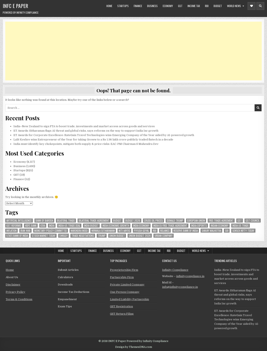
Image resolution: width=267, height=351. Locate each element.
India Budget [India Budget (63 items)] (91, 226)
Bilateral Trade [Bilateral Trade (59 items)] (66, 221)
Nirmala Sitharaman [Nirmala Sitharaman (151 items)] (103, 231)
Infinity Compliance (175, 269)
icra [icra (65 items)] (42, 226)
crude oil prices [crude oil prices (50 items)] (153, 221)
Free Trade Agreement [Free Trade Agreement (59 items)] (221, 221)
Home (109, 6)
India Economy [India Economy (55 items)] (141, 226)
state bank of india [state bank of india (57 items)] (17, 236)
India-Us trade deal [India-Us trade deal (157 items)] (69, 226)
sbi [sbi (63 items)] (227, 231)
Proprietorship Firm (124, 269)
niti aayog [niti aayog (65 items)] (124, 231)
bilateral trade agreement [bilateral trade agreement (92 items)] (94, 221)
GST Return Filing (122, 313)
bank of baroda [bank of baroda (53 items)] (44, 221)
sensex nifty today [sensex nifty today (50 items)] (243, 231)
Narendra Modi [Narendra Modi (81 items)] (79, 231)
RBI (207, 6)
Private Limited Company (127, 284)
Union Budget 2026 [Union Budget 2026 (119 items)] (140, 236)
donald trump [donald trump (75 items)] (175, 221)
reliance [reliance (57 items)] (165, 231)
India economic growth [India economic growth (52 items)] (115, 226)
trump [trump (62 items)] (102, 236)
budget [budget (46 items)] (117, 221)
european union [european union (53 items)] (196, 221)
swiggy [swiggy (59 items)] (63, 236)
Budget (218, 6)
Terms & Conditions (19, 299)
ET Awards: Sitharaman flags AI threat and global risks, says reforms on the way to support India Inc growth (85, 130)
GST (180, 6)
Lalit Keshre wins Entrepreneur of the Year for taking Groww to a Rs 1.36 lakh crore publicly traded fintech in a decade (93, 139)
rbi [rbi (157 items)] (154, 231)
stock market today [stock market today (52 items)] (44, 236)
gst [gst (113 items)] (239, 221)
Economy (168, 6)
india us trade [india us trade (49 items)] (240, 226)
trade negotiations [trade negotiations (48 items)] (82, 236)
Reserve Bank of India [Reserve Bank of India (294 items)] (185, 231)
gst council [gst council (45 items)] (253, 221)
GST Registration (121, 306)
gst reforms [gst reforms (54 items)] (13, 226)
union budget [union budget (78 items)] (117, 236)
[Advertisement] (131, 51)
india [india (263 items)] (51, 226)
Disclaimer (13, 284)
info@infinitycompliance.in (180, 286)
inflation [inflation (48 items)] (11, 231)
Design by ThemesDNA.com (133, 347)
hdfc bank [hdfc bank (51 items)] (31, 226)
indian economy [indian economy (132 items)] (220, 226)
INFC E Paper (15, 5)
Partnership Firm (122, 277)
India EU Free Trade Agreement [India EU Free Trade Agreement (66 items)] (170, 226)
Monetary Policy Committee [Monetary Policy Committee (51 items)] (50, 231)
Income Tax (194, 6)
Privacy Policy (15, 291)
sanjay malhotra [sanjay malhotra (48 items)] (211, 231)
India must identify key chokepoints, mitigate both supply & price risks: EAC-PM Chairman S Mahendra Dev (86, 143)
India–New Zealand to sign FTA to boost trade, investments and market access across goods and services (84, 126)
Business (152, 6)
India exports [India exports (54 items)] (199, 226)
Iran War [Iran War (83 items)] (25, 231)
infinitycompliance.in (190, 276)
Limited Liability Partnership (129, 299)
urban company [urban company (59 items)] (164, 236)
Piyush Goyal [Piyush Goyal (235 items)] (141, 231)
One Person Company (124, 291)
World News (234, 6)
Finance (138, 6)
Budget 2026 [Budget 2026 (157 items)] (132, 221)
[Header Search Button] (260, 6)
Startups (123, 6)
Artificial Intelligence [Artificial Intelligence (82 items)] (19, 221)
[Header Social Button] (251, 6)
